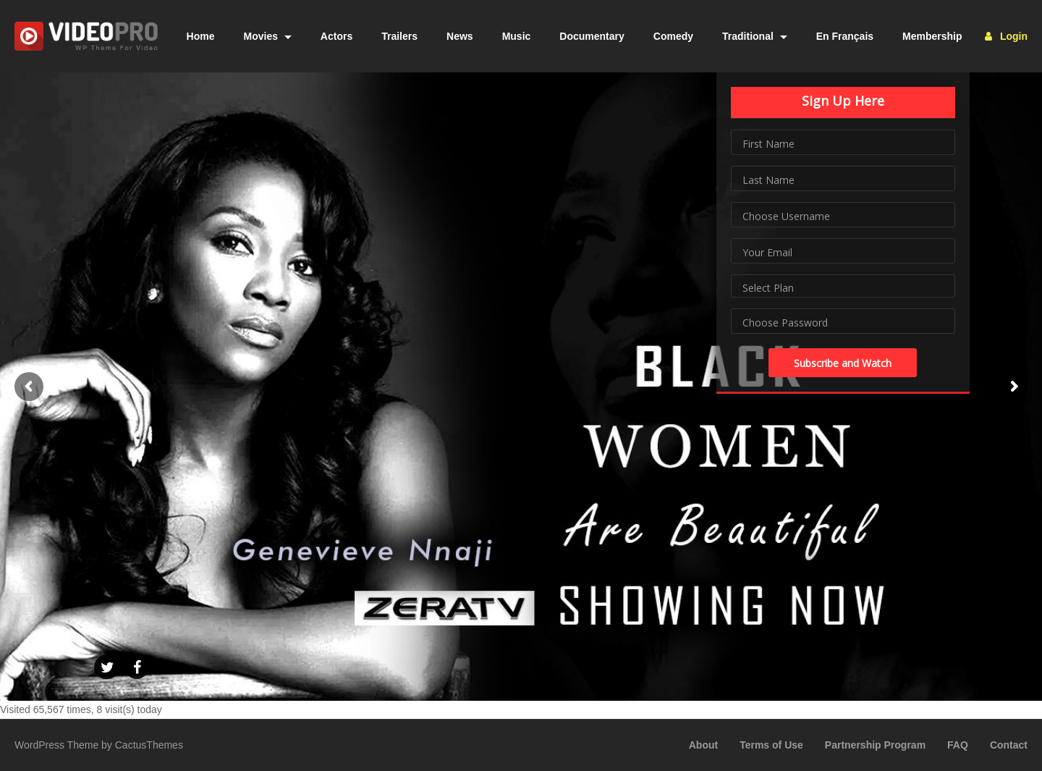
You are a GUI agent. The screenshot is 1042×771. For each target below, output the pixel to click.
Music (516, 36)
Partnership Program (875, 745)
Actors (336, 36)
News (459, 36)
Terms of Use (771, 745)
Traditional (754, 36)
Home (201, 36)
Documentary (591, 36)
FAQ (957, 745)
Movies (268, 36)
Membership (932, 36)
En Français (844, 36)
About (703, 745)
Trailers (399, 36)
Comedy (673, 36)
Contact (1009, 745)
